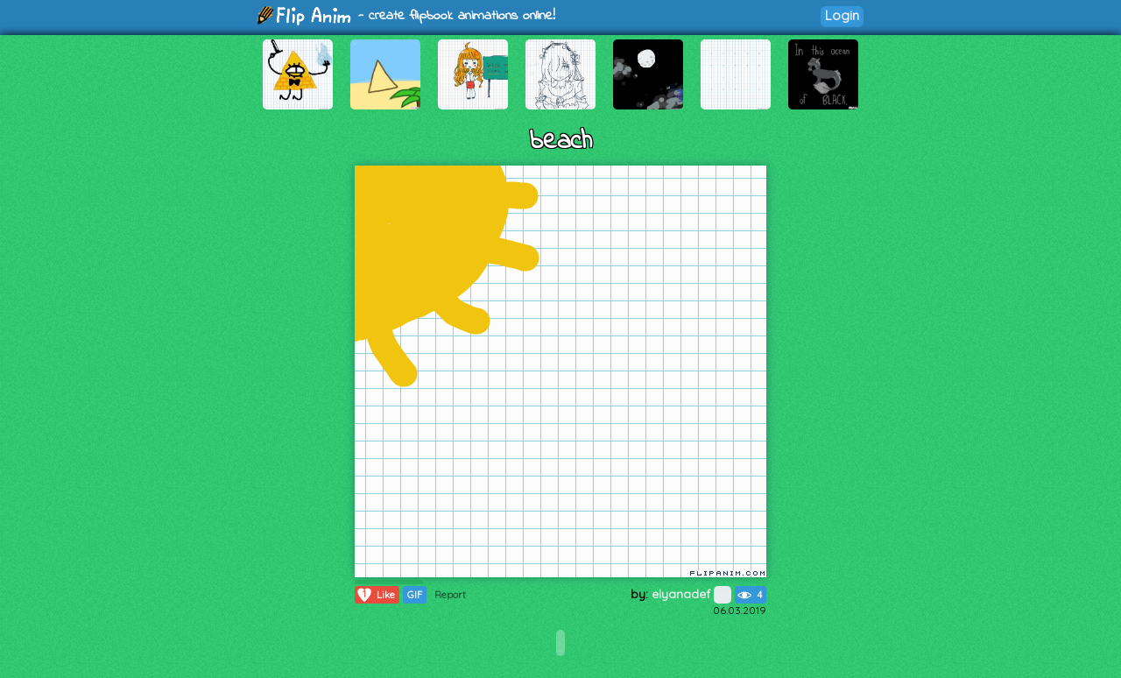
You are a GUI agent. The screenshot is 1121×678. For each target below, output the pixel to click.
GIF (414, 595)
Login (842, 15)
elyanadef (691, 594)
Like (375, 595)
